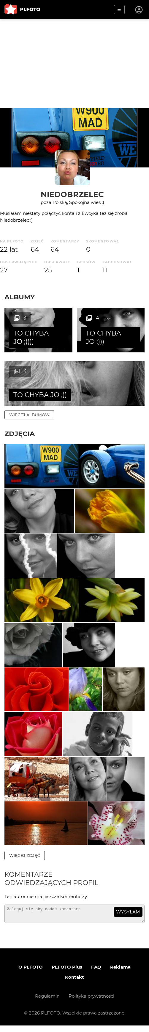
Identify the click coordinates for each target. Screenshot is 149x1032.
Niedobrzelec (72, 194)
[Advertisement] (74, 63)
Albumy (19, 297)
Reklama (120, 973)
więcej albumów (29, 414)
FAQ (96, 973)
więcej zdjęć (24, 859)
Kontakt (74, 983)
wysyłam (128, 915)
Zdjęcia (19, 433)
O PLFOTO (30, 973)
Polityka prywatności (91, 1002)
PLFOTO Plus (67, 973)
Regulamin (47, 1002)
